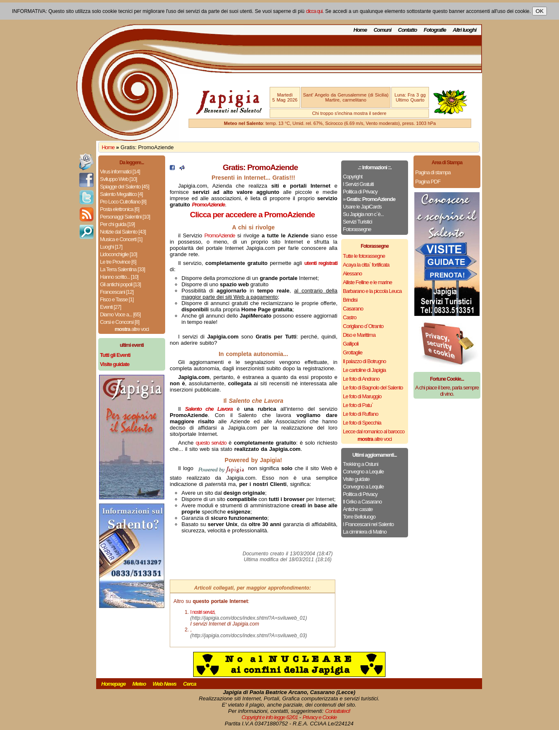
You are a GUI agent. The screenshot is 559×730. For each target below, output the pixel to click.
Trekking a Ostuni (360, 464)
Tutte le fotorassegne (364, 256)
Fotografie (435, 30)
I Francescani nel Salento (368, 524)
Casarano (353, 308)
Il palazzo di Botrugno (364, 361)
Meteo (139, 684)
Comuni (382, 30)
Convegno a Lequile (363, 471)
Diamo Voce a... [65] (120, 314)
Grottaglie (352, 352)
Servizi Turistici (357, 222)
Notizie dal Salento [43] (123, 232)
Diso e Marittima (359, 335)
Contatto (407, 30)
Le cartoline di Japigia (364, 370)
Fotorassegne (357, 229)
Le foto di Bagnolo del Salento (373, 387)
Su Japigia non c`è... (363, 214)
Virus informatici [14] (120, 171)
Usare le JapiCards (362, 206)
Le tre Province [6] (118, 262)
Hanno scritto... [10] (119, 277)
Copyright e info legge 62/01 (270, 717)
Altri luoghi (465, 30)
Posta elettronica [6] (119, 209)
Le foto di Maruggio (362, 396)
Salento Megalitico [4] (121, 194)
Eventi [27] (110, 307)
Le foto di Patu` (358, 405)
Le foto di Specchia (362, 423)
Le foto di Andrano (361, 379)
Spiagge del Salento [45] (124, 186)
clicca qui (314, 11)
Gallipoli (350, 344)
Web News (164, 684)
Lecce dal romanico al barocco (373, 431)
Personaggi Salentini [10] (125, 217)
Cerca (189, 684)
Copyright (352, 176)
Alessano (352, 273)
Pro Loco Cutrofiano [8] (123, 201)
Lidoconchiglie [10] (118, 254)
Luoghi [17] (111, 247)
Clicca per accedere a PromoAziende (252, 214)
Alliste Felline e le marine (367, 282)
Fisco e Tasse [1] (116, 299)
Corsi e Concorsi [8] (119, 322)
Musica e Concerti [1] (121, 239)
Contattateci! (337, 711)
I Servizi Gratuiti (358, 184)
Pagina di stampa (432, 172)
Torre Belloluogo (359, 517)
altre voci (132, 329)
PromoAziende (219, 235)
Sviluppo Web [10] (118, 179)
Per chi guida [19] (117, 224)
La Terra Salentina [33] (122, 269)
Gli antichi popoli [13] (120, 284)
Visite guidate (356, 479)
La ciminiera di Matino (364, 532)
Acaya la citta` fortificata (366, 265)
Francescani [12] (116, 292)
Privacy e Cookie (320, 717)
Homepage (113, 684)
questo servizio (211, 443)
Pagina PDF (427, 181)
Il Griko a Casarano (362, 502)
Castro (349, 317)
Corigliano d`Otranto (363, 326)
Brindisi (350, 300)
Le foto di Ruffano (360, 414)
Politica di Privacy (360, 191)
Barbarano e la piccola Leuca (372, 291)
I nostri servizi (202, 612)
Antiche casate (358, 509)
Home (360, 30)
